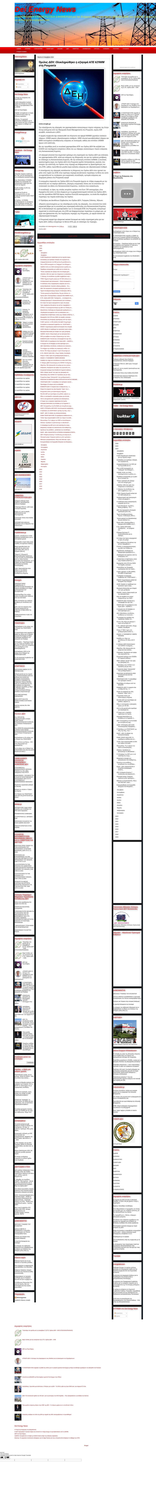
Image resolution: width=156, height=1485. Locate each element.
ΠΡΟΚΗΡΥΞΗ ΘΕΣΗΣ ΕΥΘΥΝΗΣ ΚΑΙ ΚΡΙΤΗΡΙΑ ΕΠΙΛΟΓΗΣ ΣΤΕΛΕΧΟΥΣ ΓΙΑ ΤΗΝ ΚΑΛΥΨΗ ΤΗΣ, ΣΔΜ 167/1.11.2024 (23, 885)
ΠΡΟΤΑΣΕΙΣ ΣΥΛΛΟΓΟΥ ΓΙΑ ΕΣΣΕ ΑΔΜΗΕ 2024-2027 (23, 822)
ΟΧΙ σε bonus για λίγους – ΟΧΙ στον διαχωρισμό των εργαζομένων (24, 743)
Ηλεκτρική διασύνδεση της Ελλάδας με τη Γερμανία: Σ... (55, 403)
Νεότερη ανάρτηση (45, 236)
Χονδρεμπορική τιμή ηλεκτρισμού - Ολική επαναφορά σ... (56, 281)
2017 (40, 484)
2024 (40, 250)
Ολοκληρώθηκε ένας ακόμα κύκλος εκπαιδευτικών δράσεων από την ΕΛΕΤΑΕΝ (24, 596)
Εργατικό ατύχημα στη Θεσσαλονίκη (28, 341)
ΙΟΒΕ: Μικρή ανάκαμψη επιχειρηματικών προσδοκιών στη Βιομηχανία (125, 1106)
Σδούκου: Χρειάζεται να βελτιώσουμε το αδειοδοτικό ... (55, 422)
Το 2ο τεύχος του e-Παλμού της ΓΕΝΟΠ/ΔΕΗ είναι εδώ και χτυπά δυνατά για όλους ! (24, 750)
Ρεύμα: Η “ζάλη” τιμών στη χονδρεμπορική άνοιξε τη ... (55, 355)
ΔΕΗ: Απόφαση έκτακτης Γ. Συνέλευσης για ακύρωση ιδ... (56, 434)
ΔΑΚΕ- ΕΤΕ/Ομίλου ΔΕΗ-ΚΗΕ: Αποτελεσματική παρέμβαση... (57, 408)
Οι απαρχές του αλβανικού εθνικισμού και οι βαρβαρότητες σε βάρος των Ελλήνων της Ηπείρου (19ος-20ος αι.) (24, 1248)
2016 (40, 486)
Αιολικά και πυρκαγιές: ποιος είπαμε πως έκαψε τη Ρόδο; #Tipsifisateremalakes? (23, 1093)
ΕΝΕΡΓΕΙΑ (76, 48)
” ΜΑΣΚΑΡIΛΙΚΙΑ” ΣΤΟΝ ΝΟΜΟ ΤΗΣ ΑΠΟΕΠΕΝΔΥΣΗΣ (24, 926)
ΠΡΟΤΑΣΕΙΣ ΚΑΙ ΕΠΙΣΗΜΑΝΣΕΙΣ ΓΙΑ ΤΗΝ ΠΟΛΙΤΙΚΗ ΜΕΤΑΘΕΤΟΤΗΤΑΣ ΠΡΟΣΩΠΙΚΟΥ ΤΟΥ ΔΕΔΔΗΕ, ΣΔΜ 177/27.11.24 (24, 858)
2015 (40, 488)
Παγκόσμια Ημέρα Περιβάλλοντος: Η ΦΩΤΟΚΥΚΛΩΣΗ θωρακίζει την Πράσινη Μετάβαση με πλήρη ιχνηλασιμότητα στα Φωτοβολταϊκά (24, 587)
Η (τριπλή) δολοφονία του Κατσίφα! (123, 1004)
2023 (40, 469)
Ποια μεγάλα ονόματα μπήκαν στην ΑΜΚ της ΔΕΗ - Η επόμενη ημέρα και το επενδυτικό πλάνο (24, 1036)
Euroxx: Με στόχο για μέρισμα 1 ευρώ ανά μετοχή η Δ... (55, 350)
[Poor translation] (7, 1457)
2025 (40, 248)
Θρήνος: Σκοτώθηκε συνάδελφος (123, 1206)
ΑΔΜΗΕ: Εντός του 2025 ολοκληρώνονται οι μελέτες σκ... (56, 267)
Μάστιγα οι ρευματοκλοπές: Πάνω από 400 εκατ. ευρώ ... (55, 439)
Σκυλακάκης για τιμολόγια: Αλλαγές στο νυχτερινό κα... (55, 259)
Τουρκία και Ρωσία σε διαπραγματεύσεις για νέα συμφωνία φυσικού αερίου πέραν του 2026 (24, 195)
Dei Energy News (45, 9)
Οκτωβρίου (44, 445)
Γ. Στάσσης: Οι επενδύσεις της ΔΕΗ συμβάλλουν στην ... (55, 276)
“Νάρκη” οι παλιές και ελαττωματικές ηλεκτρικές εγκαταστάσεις (28, 325)
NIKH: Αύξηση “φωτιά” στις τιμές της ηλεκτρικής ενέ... (54, 372)
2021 (40, 474)
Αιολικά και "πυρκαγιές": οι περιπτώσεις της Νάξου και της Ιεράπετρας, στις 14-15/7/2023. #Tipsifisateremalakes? (24, 1102)
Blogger (86, 1445)
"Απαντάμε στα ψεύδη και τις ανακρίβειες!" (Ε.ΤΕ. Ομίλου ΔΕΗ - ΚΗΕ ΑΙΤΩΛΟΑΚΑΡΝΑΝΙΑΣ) (24, 293)
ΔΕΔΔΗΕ (60, 48)
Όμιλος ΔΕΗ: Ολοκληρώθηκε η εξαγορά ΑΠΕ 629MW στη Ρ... (57, 295)
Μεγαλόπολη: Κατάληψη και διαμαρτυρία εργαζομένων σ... (56, 310)
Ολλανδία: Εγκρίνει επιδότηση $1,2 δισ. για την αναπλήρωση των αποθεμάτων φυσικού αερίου (24, 175)
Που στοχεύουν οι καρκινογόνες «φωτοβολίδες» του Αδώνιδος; (24, 1266)
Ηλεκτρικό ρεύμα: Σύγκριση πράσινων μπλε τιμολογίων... (55, 437)
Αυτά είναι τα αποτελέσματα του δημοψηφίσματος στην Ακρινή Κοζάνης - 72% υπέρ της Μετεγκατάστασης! (126, 1300)
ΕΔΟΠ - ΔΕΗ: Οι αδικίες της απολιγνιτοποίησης (53, 413)
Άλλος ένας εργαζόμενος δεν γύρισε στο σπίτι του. (23, 902)
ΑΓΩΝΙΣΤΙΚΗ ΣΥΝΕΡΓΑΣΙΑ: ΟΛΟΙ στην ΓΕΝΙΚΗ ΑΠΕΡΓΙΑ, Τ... (57, 315)
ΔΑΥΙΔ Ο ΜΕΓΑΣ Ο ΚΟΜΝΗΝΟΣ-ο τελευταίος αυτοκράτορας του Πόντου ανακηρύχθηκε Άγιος (22, 1231)
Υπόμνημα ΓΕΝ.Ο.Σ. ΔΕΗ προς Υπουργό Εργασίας (24, 507)
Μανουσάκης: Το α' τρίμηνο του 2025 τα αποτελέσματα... (55, 420)
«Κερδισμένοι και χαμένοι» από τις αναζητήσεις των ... (55, 312)
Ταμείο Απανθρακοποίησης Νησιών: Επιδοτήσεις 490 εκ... (56, 290)
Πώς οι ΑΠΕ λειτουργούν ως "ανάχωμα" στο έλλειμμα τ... (55, 264)
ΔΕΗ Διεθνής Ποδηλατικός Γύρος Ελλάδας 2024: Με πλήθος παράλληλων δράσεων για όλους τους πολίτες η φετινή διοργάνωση (24, 1173)
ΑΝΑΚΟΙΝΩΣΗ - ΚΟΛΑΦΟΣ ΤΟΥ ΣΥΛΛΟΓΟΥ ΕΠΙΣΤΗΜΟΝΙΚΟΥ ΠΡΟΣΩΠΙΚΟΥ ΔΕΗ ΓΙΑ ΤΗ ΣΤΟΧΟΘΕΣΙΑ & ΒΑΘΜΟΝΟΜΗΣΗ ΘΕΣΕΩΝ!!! (24, 779)
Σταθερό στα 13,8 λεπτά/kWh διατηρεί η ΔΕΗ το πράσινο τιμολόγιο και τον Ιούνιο (28, 335)
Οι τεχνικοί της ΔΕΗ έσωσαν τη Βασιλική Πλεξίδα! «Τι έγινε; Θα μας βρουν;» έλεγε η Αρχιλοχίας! (125, 1201)
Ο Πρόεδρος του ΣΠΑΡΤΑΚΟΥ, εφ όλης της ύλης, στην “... (56, 410)
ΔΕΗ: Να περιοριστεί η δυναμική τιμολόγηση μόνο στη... (55, 288)
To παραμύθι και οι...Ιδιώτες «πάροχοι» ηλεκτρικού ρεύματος (124, 1215)
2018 (40, 481)
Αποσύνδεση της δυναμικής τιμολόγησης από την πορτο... (56, 319)
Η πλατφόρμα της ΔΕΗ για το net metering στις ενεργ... (55, 425)
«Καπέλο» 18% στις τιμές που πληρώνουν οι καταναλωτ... (56, 274)
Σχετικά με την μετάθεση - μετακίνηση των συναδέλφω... (55, 430)
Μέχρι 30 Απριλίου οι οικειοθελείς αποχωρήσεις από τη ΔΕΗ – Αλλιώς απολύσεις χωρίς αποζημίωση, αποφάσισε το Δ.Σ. (127, 1232)
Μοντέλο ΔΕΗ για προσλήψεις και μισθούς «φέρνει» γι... (55, 394)
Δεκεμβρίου (44, 252)
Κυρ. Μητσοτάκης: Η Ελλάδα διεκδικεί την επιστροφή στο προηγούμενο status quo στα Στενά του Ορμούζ (23, 182)
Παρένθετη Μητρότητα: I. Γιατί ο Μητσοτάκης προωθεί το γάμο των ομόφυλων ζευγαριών (126, 1065)
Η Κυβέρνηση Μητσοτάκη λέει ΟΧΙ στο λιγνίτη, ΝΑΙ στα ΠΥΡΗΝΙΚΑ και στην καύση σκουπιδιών (23, 1285)
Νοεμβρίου (44, 255)
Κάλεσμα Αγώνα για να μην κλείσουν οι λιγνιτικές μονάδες (23, 1261)
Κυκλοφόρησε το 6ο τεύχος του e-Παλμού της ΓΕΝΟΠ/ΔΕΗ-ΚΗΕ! (24, 628)
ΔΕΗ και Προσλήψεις (21, 110)
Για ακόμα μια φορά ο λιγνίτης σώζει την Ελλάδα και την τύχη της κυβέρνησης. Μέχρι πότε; (24, 1110)
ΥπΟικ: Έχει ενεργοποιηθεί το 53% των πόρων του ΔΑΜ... (56, 418)
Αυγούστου (44, 449)
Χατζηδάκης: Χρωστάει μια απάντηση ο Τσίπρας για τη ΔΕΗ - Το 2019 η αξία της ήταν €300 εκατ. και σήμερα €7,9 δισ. (24, 1011)
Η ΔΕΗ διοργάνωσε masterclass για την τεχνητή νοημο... (55, 257)
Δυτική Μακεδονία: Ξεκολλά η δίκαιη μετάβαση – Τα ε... (55, 286)
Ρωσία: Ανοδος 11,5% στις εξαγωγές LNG (22, 188)
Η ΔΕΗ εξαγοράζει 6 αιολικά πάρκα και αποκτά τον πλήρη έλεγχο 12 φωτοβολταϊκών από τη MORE (24, 104)
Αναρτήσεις (20, 84)
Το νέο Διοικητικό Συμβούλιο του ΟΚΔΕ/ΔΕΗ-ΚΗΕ (24, 658)
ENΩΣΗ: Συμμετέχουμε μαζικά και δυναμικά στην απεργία (56, 326)
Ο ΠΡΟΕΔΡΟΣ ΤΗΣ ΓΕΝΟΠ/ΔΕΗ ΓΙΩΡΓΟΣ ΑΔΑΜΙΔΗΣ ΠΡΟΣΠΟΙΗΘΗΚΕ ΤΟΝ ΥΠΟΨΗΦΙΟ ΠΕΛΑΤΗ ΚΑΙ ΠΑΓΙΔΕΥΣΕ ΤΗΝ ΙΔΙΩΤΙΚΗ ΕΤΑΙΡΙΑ (126, 1247)
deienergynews (21, 1297)
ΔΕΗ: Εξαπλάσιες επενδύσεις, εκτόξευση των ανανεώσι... (56, 346)
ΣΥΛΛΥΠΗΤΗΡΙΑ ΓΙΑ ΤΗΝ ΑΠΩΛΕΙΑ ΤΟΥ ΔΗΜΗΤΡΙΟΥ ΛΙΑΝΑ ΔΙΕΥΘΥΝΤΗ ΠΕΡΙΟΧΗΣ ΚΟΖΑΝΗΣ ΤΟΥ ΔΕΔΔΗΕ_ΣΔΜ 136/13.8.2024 (24, 867)
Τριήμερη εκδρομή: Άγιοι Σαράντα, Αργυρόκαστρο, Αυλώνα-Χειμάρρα (22, 502)
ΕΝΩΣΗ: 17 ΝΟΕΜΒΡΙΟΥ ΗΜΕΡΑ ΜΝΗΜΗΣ (52, 358)
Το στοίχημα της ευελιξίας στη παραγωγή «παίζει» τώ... (55, 348)
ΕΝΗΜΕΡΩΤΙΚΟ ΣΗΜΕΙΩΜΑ (23, 813)
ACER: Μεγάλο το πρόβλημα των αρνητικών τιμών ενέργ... (56, 329)
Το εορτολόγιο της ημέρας (22, 378)
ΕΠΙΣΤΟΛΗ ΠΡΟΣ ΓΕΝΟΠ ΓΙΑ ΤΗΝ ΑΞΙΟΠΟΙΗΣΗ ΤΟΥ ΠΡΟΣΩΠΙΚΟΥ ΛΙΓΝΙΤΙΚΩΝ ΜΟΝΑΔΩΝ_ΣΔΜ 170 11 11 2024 (24, 849)
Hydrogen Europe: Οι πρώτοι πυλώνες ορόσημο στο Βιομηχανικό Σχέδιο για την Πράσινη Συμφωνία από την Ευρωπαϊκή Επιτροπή (125, 1270)
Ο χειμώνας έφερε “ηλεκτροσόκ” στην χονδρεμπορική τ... (55, 377)
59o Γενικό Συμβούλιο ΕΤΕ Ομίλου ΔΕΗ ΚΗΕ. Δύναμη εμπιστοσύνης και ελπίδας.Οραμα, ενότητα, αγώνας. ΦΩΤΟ (23, 1211)
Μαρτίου (43, 461)
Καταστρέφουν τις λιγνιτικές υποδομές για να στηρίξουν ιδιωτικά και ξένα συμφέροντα (23, 1278)
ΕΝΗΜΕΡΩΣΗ (86, 48)
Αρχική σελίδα (72, 236)
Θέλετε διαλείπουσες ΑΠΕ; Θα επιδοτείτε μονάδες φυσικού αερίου (23, 1152)
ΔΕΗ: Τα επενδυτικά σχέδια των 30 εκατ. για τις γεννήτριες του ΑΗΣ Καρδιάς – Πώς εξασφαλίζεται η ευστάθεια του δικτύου (24, 1024)
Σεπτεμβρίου (44, 447)
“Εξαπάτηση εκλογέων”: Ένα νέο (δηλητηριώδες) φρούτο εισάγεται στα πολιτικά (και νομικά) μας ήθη (126, 1078)
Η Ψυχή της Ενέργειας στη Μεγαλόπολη (27, 302)
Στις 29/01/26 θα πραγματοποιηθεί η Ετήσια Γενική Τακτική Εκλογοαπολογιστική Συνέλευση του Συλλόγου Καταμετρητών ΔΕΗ (24, 721)
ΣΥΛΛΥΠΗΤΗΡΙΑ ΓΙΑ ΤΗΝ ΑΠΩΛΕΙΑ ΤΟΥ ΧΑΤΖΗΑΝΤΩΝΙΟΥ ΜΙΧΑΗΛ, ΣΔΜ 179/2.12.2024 (23, 876)
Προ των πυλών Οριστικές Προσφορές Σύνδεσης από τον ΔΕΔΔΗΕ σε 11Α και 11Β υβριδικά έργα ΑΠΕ (24, 363)
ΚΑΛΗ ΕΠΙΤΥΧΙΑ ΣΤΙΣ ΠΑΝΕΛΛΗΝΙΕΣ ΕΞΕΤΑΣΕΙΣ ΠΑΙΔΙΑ (23, 700)
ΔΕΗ (67, 48)
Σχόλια (18, 87)
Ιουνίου (43, 454)
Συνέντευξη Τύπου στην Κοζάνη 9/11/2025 (125, 373)
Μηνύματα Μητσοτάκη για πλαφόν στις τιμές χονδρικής (55, 331)
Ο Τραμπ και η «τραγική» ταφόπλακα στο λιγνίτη (53, 401)
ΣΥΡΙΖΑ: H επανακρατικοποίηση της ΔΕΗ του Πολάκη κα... (56, 307)
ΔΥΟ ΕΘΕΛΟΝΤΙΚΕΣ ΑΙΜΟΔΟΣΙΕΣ (21, 695)
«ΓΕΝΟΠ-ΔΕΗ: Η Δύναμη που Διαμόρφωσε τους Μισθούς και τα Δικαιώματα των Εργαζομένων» (24, 282)
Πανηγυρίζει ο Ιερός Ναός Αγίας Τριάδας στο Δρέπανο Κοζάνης (24, 542)
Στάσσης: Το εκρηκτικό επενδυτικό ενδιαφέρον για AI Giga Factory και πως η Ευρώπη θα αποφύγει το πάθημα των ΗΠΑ (24, 122)
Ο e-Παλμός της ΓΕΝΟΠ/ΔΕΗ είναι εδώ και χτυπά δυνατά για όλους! (24, 795)
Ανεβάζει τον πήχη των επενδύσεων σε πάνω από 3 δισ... (56, 360)
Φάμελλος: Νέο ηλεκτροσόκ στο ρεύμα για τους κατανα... (55, 365)
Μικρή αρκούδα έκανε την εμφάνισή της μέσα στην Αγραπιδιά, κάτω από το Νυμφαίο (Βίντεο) (22, 549)
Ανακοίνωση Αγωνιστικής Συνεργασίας (22, 907)
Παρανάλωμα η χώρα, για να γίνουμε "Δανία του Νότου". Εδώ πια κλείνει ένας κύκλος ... (24, 1076)
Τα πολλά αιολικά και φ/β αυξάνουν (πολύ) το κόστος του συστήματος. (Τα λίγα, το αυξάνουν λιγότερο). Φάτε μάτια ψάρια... (24, 1127)
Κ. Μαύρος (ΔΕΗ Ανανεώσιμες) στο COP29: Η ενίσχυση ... (56, 362)
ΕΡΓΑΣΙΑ (96, 48)
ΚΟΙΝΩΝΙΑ (106, 48)
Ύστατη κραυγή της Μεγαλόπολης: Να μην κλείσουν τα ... (55, 293)
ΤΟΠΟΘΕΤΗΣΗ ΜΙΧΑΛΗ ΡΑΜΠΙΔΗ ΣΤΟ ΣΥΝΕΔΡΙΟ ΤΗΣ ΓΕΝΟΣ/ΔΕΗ (24, 524)
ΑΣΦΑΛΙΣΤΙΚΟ (38, 48)
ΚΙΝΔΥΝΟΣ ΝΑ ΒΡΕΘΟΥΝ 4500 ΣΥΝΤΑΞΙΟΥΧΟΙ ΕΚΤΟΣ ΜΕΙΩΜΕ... (59, 379)
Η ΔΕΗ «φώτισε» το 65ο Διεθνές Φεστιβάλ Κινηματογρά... (56, 322)
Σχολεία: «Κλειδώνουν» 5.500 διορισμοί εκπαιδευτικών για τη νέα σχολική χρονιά (24, 537)
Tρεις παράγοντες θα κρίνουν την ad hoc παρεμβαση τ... (55, 305)
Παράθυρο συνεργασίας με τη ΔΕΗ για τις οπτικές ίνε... (55, 269)
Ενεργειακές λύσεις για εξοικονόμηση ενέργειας (53, 391)
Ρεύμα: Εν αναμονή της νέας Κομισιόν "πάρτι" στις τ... (55, 389)
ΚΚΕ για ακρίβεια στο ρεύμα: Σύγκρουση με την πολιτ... (55, 336)
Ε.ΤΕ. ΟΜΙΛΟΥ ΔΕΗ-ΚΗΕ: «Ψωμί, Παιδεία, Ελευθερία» (55, 353)
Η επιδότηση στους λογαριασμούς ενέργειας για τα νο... (55, 283)
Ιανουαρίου (44, 466)
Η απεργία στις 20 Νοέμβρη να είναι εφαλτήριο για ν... (55, 343)
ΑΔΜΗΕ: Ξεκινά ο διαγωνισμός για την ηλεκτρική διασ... (55, 334)
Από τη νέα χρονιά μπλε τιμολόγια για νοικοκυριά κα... (55, 398)
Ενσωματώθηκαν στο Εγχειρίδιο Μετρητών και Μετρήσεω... (56, 442)
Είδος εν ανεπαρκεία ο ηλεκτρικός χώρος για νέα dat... (55, 396)
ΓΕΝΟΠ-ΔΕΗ (50, 48)
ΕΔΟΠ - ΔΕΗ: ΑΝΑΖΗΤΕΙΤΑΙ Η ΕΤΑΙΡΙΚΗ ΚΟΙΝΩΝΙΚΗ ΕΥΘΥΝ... (58, 432)
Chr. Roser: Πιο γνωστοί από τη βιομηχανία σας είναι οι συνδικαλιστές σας (127, 1097)
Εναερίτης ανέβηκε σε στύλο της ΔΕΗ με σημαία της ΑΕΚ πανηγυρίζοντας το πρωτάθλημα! (28, 1046)
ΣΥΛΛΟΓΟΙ (126, 48)
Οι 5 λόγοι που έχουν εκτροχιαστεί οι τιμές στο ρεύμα (54, 303)
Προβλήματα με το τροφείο (121, 1236)
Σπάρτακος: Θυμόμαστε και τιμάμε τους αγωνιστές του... (55, 367)
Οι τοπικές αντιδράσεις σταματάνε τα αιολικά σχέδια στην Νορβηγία (23, 1158)
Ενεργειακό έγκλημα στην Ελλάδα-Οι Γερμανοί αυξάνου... (56, 370)
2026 (40, 246)
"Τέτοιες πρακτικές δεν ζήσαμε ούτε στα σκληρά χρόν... (55, 271)
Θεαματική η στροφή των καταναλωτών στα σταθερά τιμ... (56, 427)
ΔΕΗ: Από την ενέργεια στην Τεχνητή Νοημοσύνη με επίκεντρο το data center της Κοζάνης (23, 609)
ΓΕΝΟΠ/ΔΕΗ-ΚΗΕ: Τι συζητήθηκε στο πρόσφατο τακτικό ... (56, 382)
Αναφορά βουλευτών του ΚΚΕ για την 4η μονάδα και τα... (55, 262)
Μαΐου (42, 457)
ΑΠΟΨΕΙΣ (28, 48)
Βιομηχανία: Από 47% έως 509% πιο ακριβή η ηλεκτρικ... (55, 317)
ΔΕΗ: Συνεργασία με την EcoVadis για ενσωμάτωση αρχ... (56, 406)
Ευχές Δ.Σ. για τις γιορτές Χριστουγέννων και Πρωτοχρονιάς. (22, 513)
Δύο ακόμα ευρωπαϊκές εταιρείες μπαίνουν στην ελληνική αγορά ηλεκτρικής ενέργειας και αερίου (24, 1190)
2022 (40, 472)
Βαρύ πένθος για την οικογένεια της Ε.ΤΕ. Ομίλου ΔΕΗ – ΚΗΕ (28, 955)
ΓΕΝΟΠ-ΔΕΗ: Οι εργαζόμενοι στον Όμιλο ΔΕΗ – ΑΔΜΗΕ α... (56, 341)
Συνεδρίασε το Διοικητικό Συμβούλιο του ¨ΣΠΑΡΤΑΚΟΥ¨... (56, 324)
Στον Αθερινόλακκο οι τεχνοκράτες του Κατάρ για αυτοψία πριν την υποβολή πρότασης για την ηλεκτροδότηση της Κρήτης (126, 1210)
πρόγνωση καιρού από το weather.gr (127, 67)
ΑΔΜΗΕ (19, 48)
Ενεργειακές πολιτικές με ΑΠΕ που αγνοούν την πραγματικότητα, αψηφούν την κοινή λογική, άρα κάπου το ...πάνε (24, 1137)
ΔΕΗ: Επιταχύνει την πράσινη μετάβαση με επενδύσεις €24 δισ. (23, 602)
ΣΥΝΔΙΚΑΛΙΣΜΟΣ (22, 52)
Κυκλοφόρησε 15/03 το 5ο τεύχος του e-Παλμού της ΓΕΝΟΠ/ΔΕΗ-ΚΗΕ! (22, 653)
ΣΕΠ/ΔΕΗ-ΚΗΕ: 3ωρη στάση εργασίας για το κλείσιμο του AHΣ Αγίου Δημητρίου (23, 809)
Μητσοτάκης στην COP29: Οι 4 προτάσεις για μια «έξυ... (55, 374)
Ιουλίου (43, 452)
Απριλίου (43, 459)
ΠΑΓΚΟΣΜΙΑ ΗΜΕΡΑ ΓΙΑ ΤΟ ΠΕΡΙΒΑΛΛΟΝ (23, 670)
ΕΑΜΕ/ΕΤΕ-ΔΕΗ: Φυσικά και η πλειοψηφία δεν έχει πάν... (56, 338)
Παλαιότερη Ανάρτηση (101, 236)
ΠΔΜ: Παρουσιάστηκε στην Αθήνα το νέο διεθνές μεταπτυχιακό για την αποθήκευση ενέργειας (23, 571)
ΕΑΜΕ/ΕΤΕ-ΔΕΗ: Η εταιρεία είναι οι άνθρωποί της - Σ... (55, 386)
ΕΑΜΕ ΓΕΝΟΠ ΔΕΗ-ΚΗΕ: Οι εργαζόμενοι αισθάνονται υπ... (56, 415)
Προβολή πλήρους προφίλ (22, 1300)
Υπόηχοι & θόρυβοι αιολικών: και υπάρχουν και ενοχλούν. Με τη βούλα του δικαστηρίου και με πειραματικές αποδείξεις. (24, 1085)
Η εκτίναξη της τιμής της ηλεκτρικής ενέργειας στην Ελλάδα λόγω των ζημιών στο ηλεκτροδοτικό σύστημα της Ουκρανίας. (126, 1055)
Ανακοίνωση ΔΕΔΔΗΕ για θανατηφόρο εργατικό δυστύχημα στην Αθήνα (23, 999)
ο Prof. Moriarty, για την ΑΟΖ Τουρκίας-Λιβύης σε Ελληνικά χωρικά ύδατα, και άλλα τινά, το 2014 (24, 1145)
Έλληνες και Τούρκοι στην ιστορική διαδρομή (22, 1237)
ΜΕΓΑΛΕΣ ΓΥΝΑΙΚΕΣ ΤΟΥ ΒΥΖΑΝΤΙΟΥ (125, 993)
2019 (40, 479)
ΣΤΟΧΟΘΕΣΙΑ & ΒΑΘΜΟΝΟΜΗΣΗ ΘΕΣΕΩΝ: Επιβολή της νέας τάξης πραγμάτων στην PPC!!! (23, 770)
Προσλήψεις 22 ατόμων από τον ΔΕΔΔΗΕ (51, 384)
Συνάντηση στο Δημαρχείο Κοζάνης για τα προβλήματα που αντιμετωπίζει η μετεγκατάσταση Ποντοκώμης (125, 1277)
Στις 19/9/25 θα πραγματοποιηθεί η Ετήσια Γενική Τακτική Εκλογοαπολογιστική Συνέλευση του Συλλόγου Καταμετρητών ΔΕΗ (24, 731)
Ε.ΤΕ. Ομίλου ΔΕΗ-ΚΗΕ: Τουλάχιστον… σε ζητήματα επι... (56, 298)
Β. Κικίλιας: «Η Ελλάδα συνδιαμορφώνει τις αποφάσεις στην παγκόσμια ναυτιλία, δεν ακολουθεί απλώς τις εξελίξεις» (24, 202)
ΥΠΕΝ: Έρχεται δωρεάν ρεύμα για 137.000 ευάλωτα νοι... (56, 279)
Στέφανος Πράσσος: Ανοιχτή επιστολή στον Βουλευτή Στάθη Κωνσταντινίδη (24, 1271)
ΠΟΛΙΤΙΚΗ (116, 48)
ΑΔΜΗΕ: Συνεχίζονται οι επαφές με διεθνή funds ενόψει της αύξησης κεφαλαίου (24, 114)
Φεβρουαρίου (44, 464)
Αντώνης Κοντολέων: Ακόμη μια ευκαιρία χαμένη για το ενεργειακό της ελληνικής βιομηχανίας (125, 1092)
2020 (40, 476)
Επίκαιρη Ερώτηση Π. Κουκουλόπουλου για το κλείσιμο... (55, 300)
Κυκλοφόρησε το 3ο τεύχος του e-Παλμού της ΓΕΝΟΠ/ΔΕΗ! (24, 738)
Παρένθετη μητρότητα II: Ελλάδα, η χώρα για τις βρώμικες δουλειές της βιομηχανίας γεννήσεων (127, 1060)
